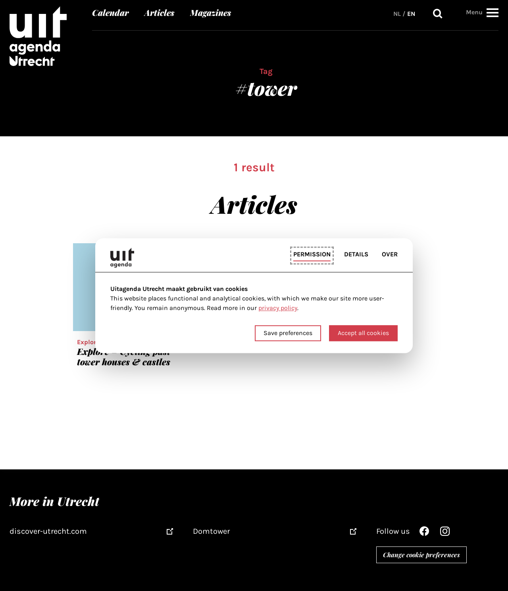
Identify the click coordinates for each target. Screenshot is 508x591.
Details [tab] (356, 254)
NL (397, 13)
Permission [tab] (312, 254)
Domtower (211, 531)
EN (411, 13)
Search (438, 14)
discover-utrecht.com (48, 531)
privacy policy (277, 308)
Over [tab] (390, 254)
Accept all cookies (363, 333)
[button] (492, 12)
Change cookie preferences (421, 554)
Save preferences (288, 333)
